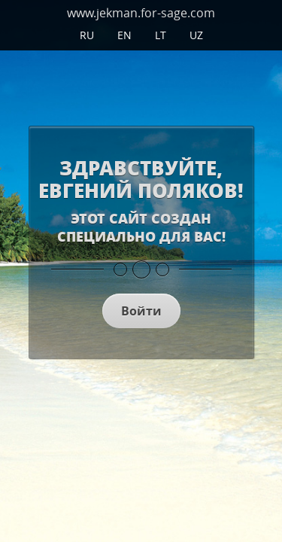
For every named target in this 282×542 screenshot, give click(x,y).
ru (87, 35)
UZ (196, 35)
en (124, 35)
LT (160, 35)
